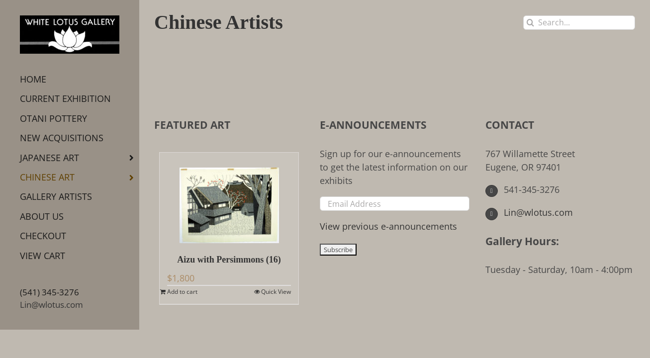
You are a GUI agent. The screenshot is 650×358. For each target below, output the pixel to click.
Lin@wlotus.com (51, 304)
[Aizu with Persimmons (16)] (229, 198)
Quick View (276, 291)
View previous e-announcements (388, 226)
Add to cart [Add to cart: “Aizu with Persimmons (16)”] (182, 291)
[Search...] (579, 22)
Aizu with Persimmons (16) (228, 260)
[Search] (530, 22)
